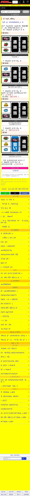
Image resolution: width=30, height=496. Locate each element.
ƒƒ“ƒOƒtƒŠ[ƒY (7, 267)
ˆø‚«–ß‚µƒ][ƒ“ (5, 329)
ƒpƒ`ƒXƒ (3, 491)
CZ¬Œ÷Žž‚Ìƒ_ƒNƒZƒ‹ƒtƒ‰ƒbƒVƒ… (13, 352)
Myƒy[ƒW (23, 2)
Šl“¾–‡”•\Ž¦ (5, 357)
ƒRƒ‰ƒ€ (19, 491)
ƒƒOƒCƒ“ (15, 2)
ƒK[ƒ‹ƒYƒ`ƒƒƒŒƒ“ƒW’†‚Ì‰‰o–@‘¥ (14, 413)
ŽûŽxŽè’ (19, 2)
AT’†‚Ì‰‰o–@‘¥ (7, 421)
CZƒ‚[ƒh (4, 242)
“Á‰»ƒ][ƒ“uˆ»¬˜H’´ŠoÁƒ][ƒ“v (14, 340)
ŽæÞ (18, 494)
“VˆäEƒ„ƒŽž (6, 208)
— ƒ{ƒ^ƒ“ (4, 400)
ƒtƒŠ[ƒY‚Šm (6, 324)
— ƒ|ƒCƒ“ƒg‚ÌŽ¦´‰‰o (9, 386)
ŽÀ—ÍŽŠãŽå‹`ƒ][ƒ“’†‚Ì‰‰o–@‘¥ (13, 417)
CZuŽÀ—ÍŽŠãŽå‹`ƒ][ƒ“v (11, 277)
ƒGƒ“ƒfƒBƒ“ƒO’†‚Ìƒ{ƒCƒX (9, 374)
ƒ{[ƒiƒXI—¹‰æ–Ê (8, 365)
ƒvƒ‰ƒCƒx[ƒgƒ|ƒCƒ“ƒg (9, 405)
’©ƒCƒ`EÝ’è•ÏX (7, 199)
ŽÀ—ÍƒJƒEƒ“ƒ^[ (6, 303)
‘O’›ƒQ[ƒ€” (5, 259)
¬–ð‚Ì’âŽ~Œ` (15, 170)
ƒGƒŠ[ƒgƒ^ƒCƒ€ (7, 312)
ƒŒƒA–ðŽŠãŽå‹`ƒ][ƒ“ (9, 308)
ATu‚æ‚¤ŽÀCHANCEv (9, 291)
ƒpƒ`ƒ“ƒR (11, 491)
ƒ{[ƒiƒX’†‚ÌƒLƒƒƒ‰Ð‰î (9, 361)
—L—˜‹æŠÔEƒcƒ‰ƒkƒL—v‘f (11, 212)
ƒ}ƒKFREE (26, 494)
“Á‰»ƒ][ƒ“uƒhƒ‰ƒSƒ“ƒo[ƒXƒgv (14, 335)
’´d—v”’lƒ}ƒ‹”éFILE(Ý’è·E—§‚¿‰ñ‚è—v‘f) (14, 221)
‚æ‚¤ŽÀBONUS (6, 284)
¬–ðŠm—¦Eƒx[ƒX (8, 238)
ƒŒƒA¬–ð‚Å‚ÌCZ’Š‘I (8, 246)
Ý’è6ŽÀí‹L (5, 227)
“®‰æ (26, 491)
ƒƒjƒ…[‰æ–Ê (7, 216)
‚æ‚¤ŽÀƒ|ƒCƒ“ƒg (6, 250)
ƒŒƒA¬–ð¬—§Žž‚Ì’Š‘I (9, 299)
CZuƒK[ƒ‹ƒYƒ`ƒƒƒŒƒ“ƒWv (11, 273)
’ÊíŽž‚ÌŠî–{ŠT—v (7, 233)
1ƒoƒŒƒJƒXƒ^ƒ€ (6, 409)
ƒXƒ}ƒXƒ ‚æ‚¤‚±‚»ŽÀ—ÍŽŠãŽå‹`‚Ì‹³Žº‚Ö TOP (15, 189)
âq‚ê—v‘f (4, 263)
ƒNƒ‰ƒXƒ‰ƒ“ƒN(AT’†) (8, 295)
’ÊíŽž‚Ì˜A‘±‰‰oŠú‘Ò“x (9, 396)
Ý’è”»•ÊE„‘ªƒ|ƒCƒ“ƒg (9, 204)
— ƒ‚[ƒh (4, 320)
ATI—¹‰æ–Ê (6, 369)
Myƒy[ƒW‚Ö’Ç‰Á (15, 455)
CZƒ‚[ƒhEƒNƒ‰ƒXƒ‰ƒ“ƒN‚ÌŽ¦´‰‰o (13, 381)
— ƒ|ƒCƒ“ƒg (5, 316)
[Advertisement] (15, 439)
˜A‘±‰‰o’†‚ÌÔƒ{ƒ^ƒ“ (9, 348)
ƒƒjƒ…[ (28, 2)
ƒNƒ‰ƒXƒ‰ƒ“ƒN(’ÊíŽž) (9, 254)
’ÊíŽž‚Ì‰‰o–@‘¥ (8, 392)
